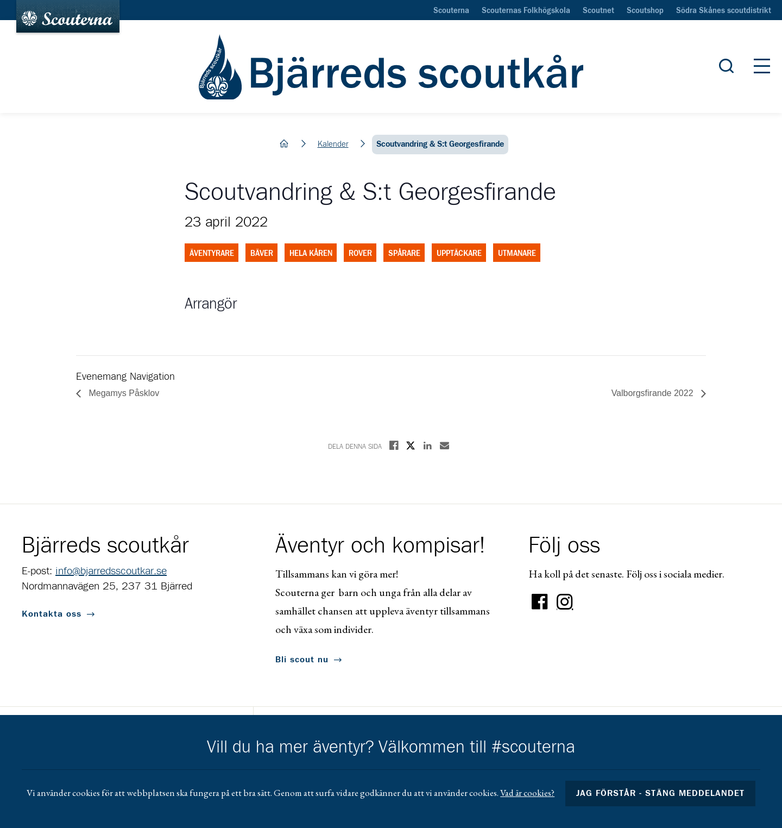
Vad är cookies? (527, 793)
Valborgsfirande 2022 (653, 393)
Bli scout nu (302, 659)
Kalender (333, 144)
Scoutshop (645, 11)
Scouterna (451, 11)
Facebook (539, 602)
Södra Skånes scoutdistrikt (723, 11)
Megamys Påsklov (122, 393)
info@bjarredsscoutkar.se (111, 571)
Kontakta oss (51, 614)
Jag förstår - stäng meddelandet (660, 793)
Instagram (564, 602)
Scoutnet (598, 11)
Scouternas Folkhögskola (526, 11)
